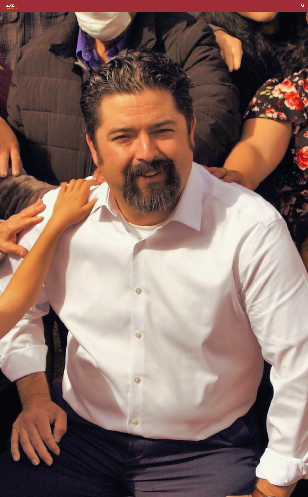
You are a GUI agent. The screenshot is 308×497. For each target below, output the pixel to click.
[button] (303, 6)
